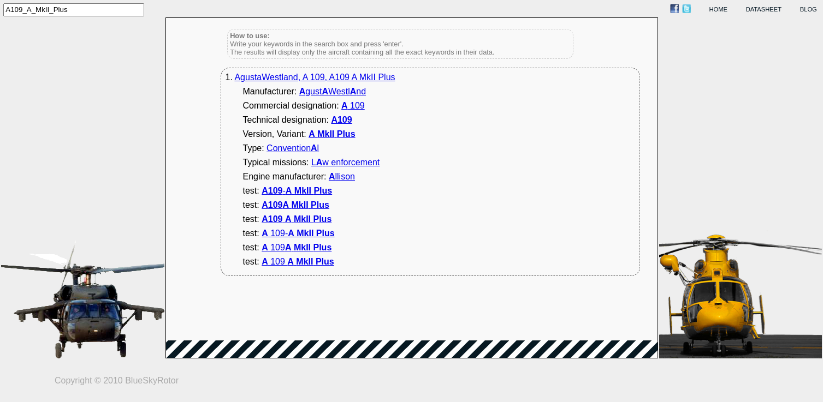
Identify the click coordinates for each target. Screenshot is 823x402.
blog (808, 9)
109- (298, 233)
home (718, 9)
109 (353, 105)
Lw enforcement (345, 162)
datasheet (763, 9)
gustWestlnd (332, 91)
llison (342, 176)
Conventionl (293, 148)
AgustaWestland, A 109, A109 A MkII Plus (314, 77)
